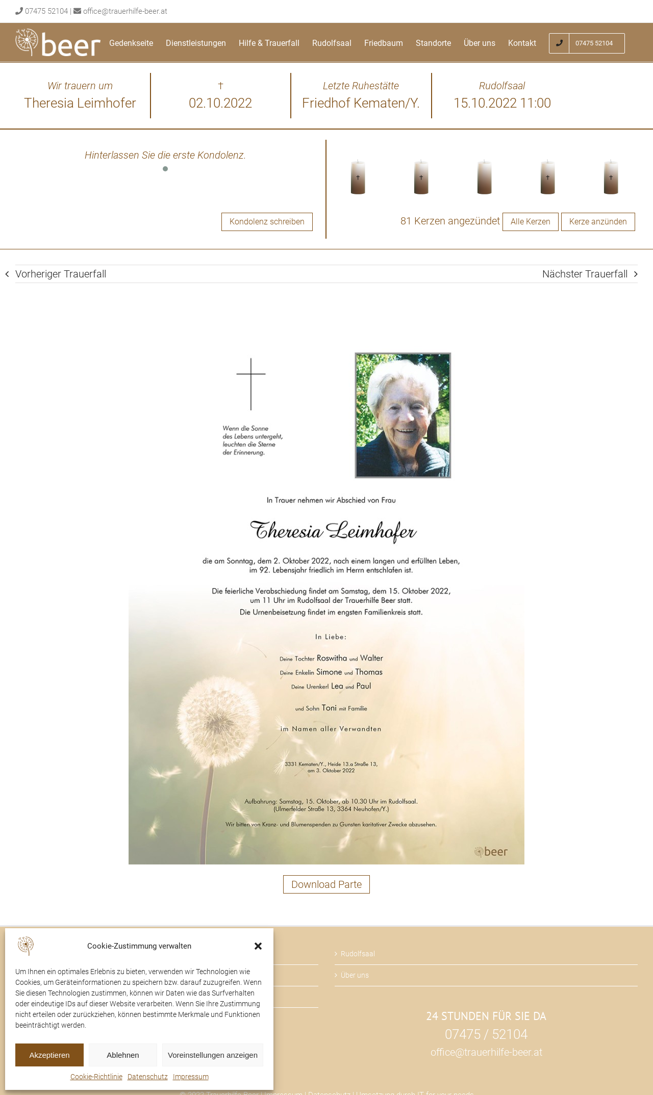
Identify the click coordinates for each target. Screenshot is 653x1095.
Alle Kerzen (530, 221)
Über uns (355, 975)
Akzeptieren (49, 1055)
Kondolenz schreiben (267, 221)
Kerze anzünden (598, 221)
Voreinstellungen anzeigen (213, 1055)
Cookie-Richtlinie (96, 1077)
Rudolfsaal (358, 954)
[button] (258, 946)
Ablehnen (123, 1055)
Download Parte (326, 884)
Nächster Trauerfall (584, 274)
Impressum (191, 1077)
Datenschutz (148, 1077)
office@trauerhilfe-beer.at (125, 11)
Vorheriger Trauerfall (60, 274)
